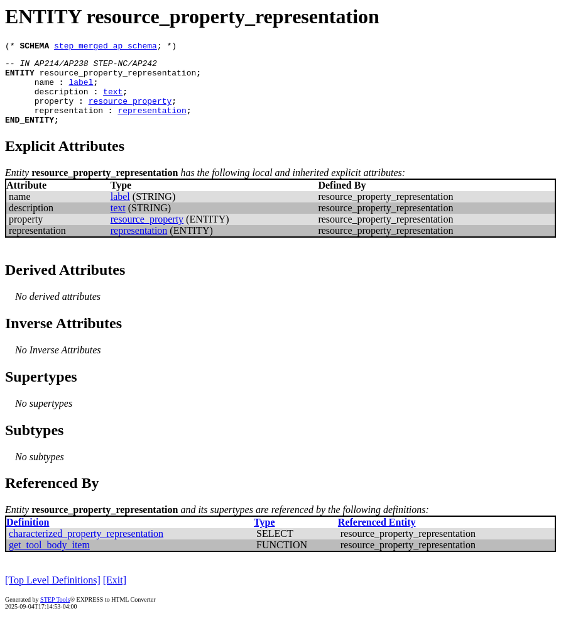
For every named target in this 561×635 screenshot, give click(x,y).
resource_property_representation (118, 78)
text (113, 100)
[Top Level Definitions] (53, 595)
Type (264, 537)
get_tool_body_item (49, 560)
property (54, 112)
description (62, 100)
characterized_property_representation (86, 548)
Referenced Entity (377, 537)
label (80, 89)
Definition (27, 537)
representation (69, 123)
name (44, 89)
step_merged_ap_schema (105, 47)
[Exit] (114, 595)
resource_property (130, 112)
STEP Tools (55, 614)
